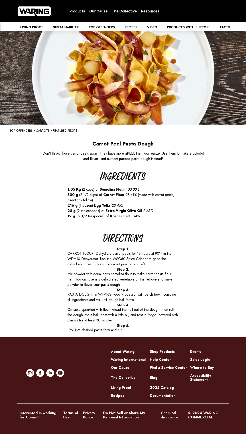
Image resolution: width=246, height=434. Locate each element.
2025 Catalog (162, 387)
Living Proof (31, 27)
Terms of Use (70, 415)
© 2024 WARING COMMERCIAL (203, 415)
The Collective (124, 11)
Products (77, 11)
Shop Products (162, 351)
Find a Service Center (168, 367)
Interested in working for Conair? (38, 415)
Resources (150, 11)
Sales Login (200, 359)
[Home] (35, 11)
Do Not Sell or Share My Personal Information (124, 415)
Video (152, 27)
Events (195, 351)
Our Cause (98, 11)
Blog (153, 377)
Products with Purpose (188, 27)
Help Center (160, 359)
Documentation (162, 395)
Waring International (128, 359)
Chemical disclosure (169, 415)
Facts (225, 27)
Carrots (43, 130)
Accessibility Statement (200, 377)
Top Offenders (102, 27)
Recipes (131, 27)
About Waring (122, 351)
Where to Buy (202, 367)
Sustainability (66, 27)
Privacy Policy (89, 415)
